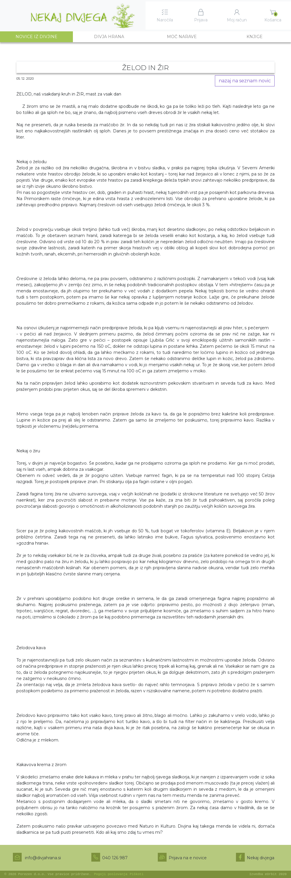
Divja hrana (109, 36)
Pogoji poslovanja (110, 874)
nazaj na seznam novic (245, 80)
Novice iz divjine (44, 36)
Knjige (255, 36)
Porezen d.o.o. (32, 874)
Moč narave (182, 36)
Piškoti (136, 874)
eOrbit (271, 874)
